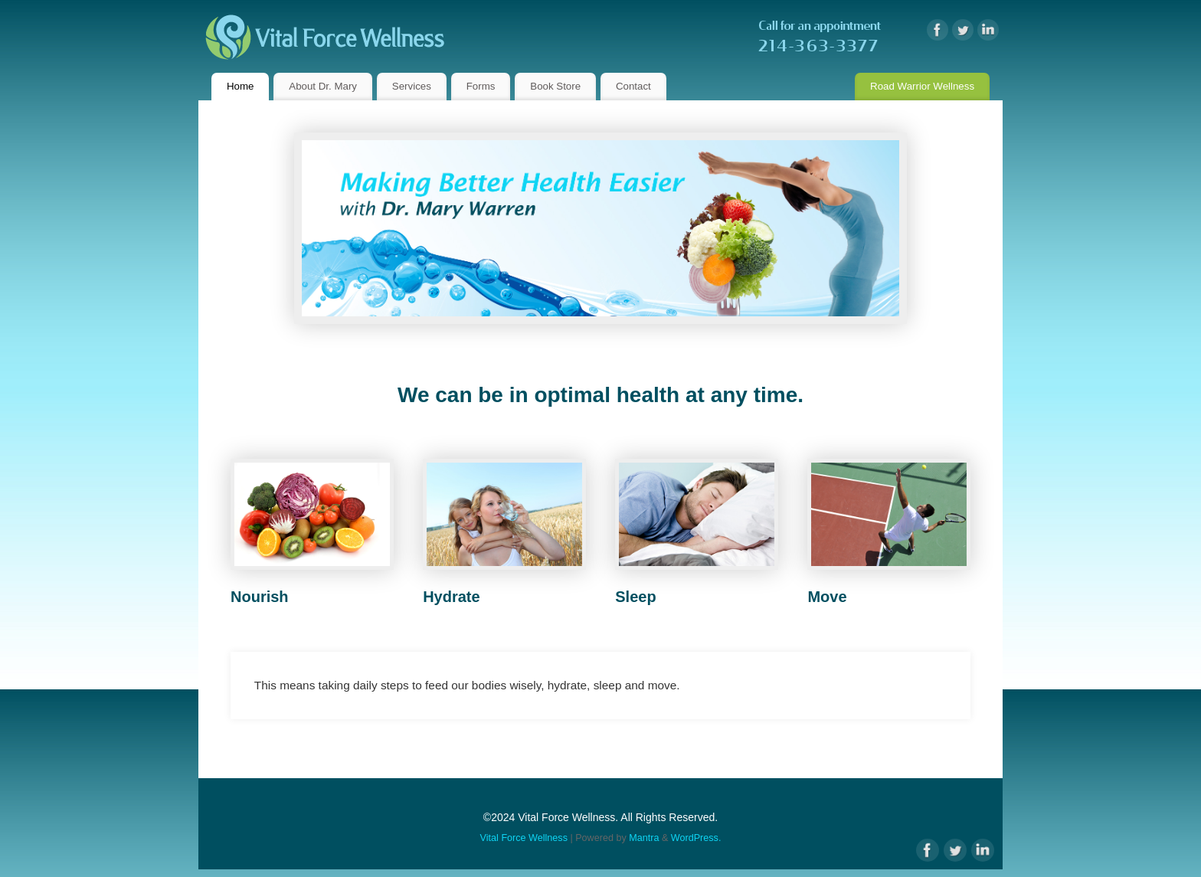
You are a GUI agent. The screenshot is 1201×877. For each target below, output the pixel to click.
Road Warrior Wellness (922, 86)
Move (826, 596)
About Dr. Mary (323, 86)
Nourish (260, 596)
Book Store (555, 86)
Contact (633, 86)
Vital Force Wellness (524, 838)
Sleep (635, 596)
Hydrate (451, 596)
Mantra (644, 838)
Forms (481, 86)
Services (411, 86)
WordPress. (696, 838)
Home (240, 86)
